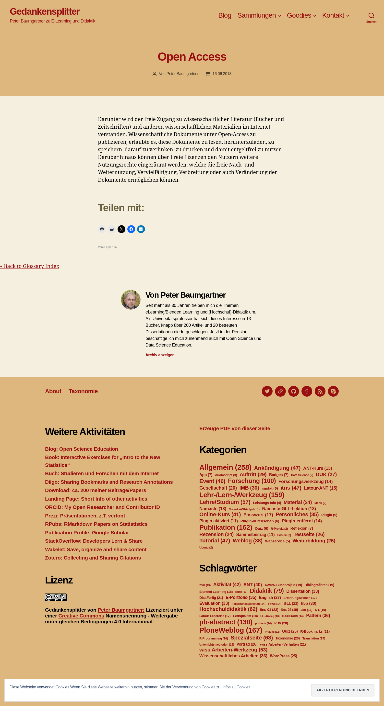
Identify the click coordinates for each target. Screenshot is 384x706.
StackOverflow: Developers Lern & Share (94, 541)
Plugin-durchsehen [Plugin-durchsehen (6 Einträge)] (259, 521)
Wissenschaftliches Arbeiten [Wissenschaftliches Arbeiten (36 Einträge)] (233, 655)
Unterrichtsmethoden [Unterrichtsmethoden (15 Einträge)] (216, 644)
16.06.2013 (222, 74)
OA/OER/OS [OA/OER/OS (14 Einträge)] (293, 616)
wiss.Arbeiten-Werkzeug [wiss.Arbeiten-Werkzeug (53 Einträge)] (233, 649)
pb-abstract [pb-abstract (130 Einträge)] (225, 622)
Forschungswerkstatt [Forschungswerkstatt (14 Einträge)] (248, 603)
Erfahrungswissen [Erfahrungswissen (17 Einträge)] (300, 598)
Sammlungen (256, 15)
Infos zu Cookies (236, 687)
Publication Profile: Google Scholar (87, 532)
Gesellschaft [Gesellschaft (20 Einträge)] (218, 488)
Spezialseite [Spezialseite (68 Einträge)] (251, 637)
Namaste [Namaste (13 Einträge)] (212, 508)
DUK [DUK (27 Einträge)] (326, 474)
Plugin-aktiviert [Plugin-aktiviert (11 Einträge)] (218, 520)
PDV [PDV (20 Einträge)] (281, 623)
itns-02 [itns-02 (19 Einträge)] (289, 610)
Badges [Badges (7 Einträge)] (278, 475)
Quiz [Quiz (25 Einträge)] (290, 631)
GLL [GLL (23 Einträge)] (291, 603)
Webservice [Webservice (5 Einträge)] (277, 541)
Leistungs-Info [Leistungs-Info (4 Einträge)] (267, 503)
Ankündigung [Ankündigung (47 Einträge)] (277, 468)
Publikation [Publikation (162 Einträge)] (225, 527)
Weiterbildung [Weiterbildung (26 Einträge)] (313, 540)
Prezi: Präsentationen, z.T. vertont (85, 515)
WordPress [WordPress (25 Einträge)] (283, 656)
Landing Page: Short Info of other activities (96, 499)
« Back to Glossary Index (29, 266)
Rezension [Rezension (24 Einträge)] (216, 534)
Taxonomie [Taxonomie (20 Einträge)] (288, 638)
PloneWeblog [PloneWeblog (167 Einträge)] (230, 630)
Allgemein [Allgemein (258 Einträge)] (225, 467)
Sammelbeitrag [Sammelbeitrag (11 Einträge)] (255, 534)
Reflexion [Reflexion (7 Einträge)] (301, 528)
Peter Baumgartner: (121, 610)
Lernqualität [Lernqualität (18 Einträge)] (245, 616)
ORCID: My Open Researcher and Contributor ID (102, 507)
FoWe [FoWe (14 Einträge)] (274, 603)
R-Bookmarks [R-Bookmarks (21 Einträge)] (315, 631)
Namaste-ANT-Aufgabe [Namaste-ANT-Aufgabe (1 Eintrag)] (244, 509)
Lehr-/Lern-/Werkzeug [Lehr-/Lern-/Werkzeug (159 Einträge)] (241, 495)
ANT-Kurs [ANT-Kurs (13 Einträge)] (317, 468)
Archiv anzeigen (162, 355)
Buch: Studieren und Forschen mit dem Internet (102, 473)
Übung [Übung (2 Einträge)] (206, 547)
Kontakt (333, 15)
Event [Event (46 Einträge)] (212, 481)
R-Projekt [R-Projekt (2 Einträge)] (279, 528)
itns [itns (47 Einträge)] (290, 487)
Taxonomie (83, 391)
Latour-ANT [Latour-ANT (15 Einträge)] (320, 488)
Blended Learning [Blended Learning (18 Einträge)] (216, 592)
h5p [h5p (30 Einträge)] (308, 603)
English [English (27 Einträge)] (270, 597)
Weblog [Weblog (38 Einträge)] (248, 541)
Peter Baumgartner (183, 74)
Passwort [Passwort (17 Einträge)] (258, 514)
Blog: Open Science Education (81, 449)
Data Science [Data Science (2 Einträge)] (302, 475)
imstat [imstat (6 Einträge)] (270, 488)
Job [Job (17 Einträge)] (306, 610)
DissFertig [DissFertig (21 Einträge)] (211, 598)
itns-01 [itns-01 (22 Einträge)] (269, 610)
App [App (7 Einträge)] (205, 475)
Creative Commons (81, 615)
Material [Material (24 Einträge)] (298, 502)
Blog (224, 15)
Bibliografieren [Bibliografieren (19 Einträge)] (319, 585)
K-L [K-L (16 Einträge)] (320, 610)
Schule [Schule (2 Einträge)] (284, 535)
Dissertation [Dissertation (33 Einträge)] (302, 591)
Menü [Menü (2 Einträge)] (320, 503)
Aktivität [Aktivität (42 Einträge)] (227, 584)
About (53, 391)
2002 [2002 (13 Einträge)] (205, 585)
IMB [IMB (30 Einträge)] (249, 488)
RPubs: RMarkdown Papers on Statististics (96, 524)
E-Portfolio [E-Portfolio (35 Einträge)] (241, 597)
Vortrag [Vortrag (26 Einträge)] (247, 644)
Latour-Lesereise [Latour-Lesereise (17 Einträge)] (214, 616)
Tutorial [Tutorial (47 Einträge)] (214, 540)
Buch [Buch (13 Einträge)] (241, 591)
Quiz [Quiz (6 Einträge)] (261, 528)
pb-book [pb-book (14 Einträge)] (263, 623)
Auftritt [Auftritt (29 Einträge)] (253, 474)
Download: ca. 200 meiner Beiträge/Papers (95, 490)
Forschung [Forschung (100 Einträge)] (252, 480)
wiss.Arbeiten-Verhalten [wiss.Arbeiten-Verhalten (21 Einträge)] (283, 644)
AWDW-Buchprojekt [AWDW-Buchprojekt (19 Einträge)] (283, 585)
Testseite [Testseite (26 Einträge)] (309, 534)
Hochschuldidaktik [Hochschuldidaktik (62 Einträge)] (228, 609)
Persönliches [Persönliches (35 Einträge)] (297, 514)
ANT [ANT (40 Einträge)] (252, 584)
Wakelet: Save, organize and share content (95, 549)
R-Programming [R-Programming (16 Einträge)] (213, 638)
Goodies (299, 15)
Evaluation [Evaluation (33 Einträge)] (214, 603)
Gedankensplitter (45, 11)
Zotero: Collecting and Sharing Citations (93, 557)
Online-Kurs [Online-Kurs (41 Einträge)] (220, 514)
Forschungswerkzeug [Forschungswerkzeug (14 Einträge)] (305, 481)
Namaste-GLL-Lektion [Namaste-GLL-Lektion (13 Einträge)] (289, 508)
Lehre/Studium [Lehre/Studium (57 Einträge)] (225, 502)
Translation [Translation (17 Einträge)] (313, 638)
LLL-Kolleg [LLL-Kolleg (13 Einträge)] (269, 616)
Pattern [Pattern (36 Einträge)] (318, 615)
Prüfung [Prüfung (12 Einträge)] (272, 631)
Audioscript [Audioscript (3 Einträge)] (226, 475)
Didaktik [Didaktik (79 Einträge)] (267, 590)
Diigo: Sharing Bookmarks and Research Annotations (109, 482)
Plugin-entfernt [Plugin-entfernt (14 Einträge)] (302, 520)
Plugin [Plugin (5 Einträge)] (329, 515)
